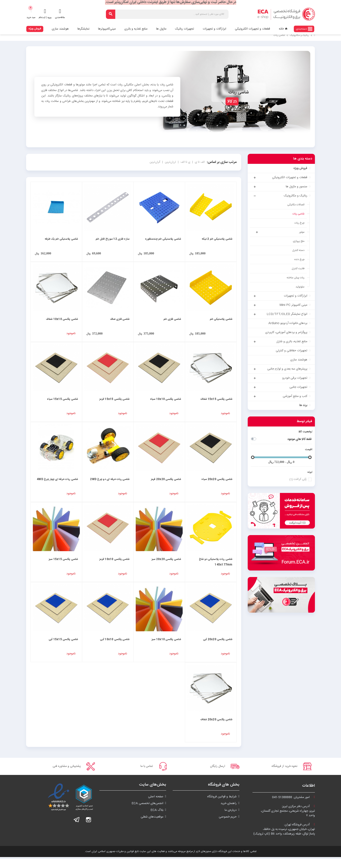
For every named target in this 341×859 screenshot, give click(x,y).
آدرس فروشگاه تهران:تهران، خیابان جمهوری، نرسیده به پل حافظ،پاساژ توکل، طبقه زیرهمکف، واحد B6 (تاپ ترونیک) (284, 831)
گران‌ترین (155, 162)
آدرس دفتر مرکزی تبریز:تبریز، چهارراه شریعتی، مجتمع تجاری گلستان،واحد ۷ (288, 813)
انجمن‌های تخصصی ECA (147, 805)
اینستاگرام (88, 821)
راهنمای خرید (229, 805)
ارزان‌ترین (170, 162)
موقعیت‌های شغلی (152, 818)
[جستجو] (167, 14)
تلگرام (76, 821)
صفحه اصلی (155, 798)
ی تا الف (185, 162)
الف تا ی (199, 162)
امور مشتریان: (293, 799)
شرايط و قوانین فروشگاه (222, 798)
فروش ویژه (34, 29)
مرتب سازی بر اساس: (222, 162)
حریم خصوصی (228, 818)
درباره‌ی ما (231, 812)
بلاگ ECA (156, 812)
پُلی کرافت (297, 479)
